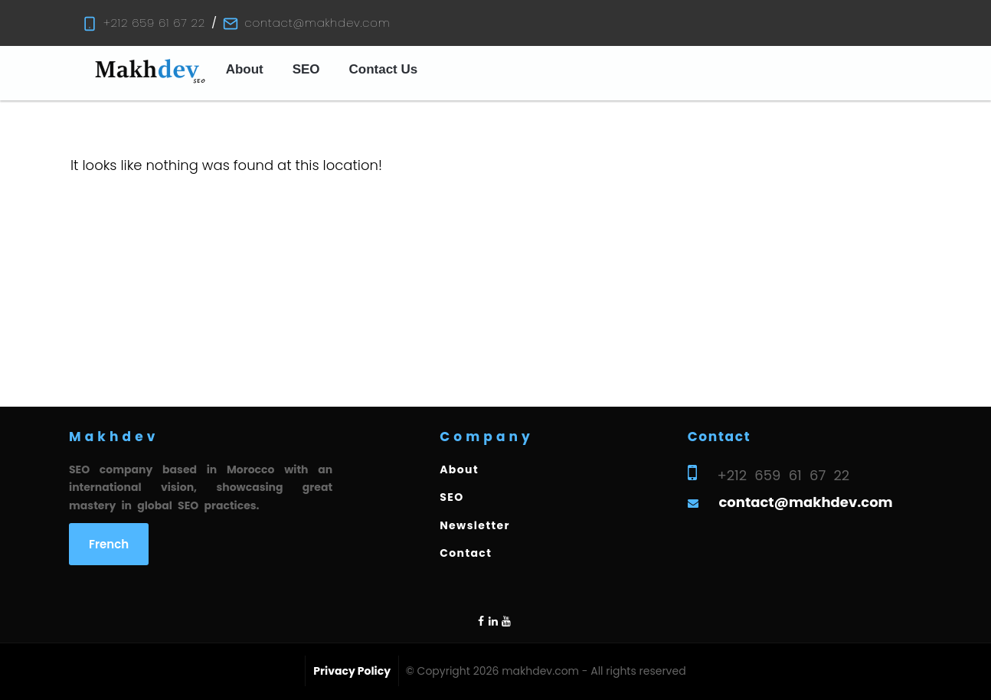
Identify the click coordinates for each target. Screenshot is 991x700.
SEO (306, 69)
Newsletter (475, 525)
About (244, 69)
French (109, 544)
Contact (466, 553)
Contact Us (383, 69)
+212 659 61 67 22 (154, 23)
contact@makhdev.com (317, 23)
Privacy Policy (352, 671)
